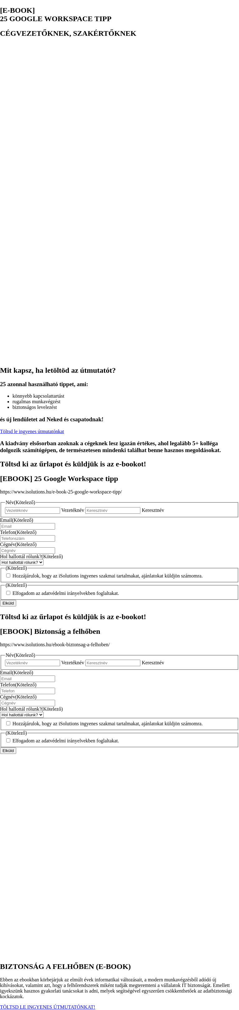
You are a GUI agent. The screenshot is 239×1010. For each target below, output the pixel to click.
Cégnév (18, 544)
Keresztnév (153, 510)
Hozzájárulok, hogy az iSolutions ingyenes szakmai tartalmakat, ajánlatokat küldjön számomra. (107, 575)
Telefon (18, 532)
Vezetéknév (72, 510)
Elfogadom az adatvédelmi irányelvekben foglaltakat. (65, 593)
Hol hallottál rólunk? (31, 556)
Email (16, 520)
